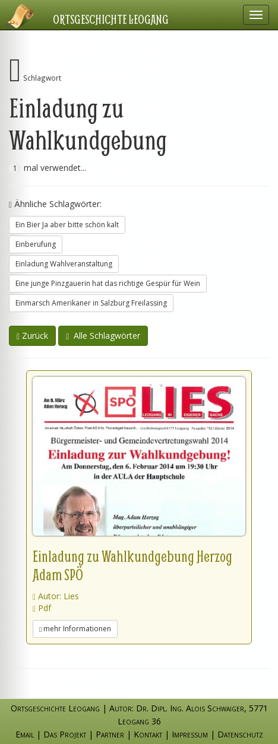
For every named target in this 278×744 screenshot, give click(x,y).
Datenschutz (240, 734)
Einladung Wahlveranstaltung (63, 264)
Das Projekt (64, 734)
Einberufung (35, 244)
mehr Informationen (75, 629)
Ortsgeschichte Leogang (111, 19)
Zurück (32, 335)
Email (24, 734)
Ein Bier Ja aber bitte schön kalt (67, 225)
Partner (110, 734)
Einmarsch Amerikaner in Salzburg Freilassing (91, 303)
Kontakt (148, 734)
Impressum (190, 734)
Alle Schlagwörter (103, 335)
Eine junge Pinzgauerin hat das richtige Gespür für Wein (107, 283)
